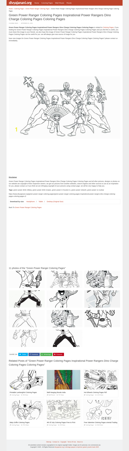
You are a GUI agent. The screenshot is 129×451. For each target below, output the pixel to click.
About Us (80, 442)
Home (36, 3)
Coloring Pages (47, 3)
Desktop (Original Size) (55, 201)
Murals (69, 3)
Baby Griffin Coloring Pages (20, 422)
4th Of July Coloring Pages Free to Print (61, 422)
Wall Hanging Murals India (56, 392)
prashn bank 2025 (93, 447)
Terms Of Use (72, 442)
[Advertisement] (64, 60)
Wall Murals (59, 3)
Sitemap (48, 442)
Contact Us (55, 442)
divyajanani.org (20, 3)
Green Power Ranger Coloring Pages (28, 207)
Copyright (63, 442)
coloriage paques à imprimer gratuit (76, 447)
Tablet (41, 201)
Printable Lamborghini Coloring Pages (23, 392)
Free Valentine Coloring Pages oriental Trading (100, 422)
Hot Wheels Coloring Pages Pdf (95, 392)
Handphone (30, 201)
